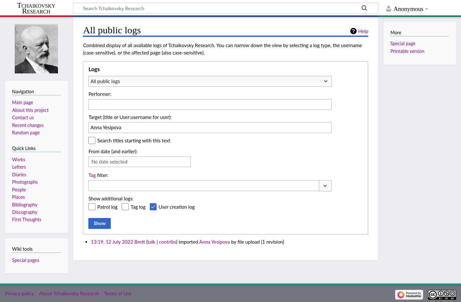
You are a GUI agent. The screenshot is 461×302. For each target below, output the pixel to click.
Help (363, 31)
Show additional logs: (110, 198)
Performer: (99, 94)
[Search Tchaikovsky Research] (225, 8)
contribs (167, 242)
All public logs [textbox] (105, 81)
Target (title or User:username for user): (130, 117)
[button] (325, 185)
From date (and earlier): (112, 151)
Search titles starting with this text (133, 140)
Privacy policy (19, 293)
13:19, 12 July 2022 (112, 242)
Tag (92, 175)
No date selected (109, 161)
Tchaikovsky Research (36, 8)
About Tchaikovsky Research (69, 293)
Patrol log (107, 207)
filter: (98, 175)
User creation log (176, 207)
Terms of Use (118, 293)
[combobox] (210, 81)
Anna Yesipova (214, 242)
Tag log (138, 207)
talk (151, 242)
